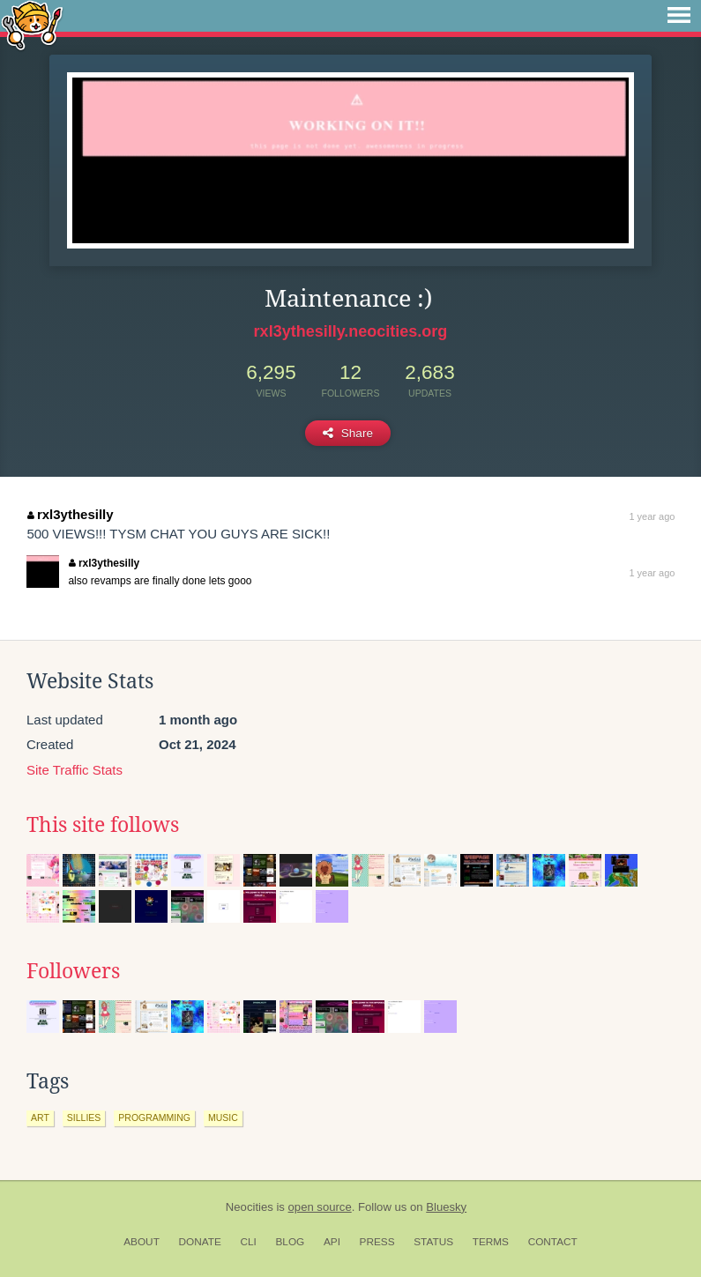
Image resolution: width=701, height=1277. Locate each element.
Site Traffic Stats (74, 769)
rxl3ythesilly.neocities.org (351, 331)
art (40, 1117)
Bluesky (446, 1207)
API (332, 1242)
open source (320, 1207)
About (141, 1242)
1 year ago (652, 516)
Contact (553, 1242)
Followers (73, 971)
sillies (84, 1117)
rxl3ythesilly (70, 514)
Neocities (249, 1207)
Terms (491, 1242)
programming (154, 1117)
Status (433, 1242)
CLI (248, 1242)
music (223, 1117)
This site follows (102, 824)
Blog (289, 1242)
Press (377, 1242)
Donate (200, 1242)
